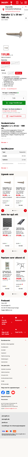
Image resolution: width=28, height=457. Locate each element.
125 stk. (4, 73)
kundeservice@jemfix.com (11, 408)
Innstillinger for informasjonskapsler (13, 426)
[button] (12, 210)
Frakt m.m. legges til (6, 57)
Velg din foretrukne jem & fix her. (12, 11)
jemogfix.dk (5, 419)
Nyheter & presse (6, 369)
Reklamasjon (4, 359)
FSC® (2, 381)
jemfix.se (5, 422)
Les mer (3, 88)
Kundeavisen (4, 347)
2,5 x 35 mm (5, 66)
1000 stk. (18, 73)
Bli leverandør (5, 384)
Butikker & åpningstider (7, 344)
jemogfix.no (5, 416)
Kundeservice (5, 340)
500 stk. (11, 73)
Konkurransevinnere (6, 378)
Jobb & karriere (5, 372)
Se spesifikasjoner (12, 88)
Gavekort (3, 353)
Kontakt (3, 350)
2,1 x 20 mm (5, 63)
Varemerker (4, 362)
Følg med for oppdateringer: (10, 387)
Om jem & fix (5, 365)
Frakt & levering (5, 356)
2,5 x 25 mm (15, 63)
